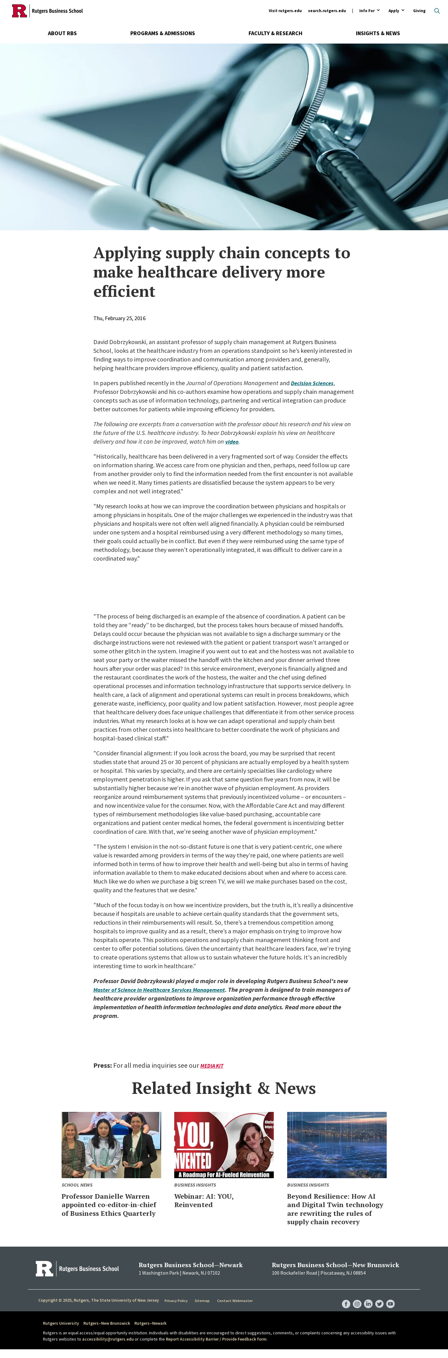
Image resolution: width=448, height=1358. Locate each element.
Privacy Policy (176, 1309)
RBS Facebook (343, 1306)
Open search (437, 11)
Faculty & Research (275, 33)
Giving (419, 10)
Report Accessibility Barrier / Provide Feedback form (216, 1347)
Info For (367, 11)
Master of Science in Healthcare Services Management (165, 989)
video (232, 441)
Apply (394, 11)
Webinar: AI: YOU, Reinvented (208, 1200)
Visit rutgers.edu (285, 10)
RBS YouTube (390, 1306)
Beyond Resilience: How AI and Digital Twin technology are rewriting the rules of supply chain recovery (335, 1213)
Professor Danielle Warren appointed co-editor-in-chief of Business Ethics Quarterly (111, 1209)
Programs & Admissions (162, 33)
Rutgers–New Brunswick (106, 1332)
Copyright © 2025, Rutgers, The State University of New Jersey (98, 1309)
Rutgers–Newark (150, 1332)
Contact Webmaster (236, 1309)
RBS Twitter (378, 1306)
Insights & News (378, 33)
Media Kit (212, 1065)
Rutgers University (61, 1332)
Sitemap (203, 1309)
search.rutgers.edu (327, 10)
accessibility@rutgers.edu (108, 1347)
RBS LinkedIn (366, 1306)
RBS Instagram (354, 1306)
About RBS (62, 33)
